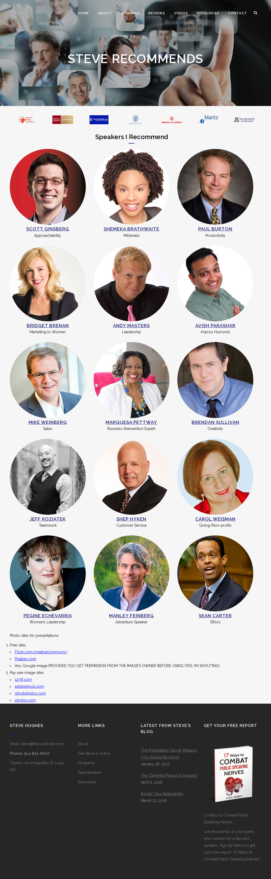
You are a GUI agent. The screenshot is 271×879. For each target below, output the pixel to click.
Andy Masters (131, 325)
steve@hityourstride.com (42, 744)
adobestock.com (29, 686)
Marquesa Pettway (131, 422)
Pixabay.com (25, 659)
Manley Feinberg (131, 615)
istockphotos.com (30, 693)
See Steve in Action (94, 753)
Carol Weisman (215, 519)
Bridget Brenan (48, 325)
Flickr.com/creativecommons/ (41, 652)
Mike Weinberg (48, 422)
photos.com (25, 700)
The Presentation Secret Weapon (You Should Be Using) (169, 753)
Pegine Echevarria (48, 615)
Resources (87, 782)
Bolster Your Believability (162, 794)
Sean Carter (215, 615)
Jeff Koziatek (48, 519)
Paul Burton (215, 229)
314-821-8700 (36, 753)
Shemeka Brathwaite (131, 229)
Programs (86, 763)
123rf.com (23, 679)
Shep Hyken (131, 519)
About (83, 744)
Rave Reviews (89, 772)
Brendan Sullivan (215, 422)
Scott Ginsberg (47, 229)
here (237, 845)
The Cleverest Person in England (169, 775)
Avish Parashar (215, 325)
